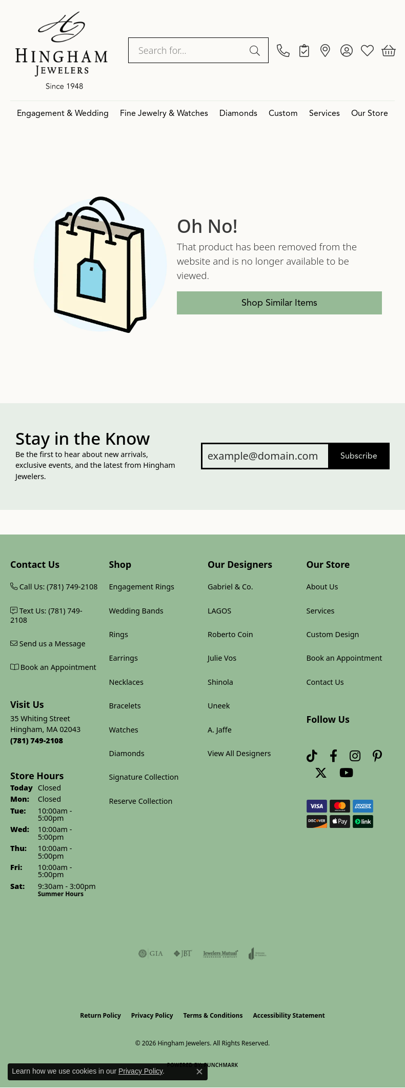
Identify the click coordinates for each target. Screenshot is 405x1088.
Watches (123, 730)
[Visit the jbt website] (183, 953)
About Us (322, 586)
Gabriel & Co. (230, 586)
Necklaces (126, 682)
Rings (118, 634)
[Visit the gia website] (150, 953)
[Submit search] (256, 50)
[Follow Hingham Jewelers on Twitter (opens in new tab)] (321, 772)
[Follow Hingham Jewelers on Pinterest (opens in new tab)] (377, 755)
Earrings (123, 658)
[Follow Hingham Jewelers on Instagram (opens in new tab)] (355, 755)
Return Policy (100, 1015)
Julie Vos (222, 658)
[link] (283, 50)
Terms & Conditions (213, 1015)
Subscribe (358, 456)
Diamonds (238, 113)
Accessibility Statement (289, 1015)
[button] (346, 50)
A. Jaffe (220, 730)
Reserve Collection (141, 801)
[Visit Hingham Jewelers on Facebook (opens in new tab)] (333, 755)
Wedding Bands (136, 611)
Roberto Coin (230, 634)
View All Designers (239, 753)
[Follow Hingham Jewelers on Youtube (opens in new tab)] (346, 772)
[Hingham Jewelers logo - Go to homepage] (61, 50)
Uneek (219, 705)
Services (324, 113)
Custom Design (333, 634)
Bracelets (125, 705)
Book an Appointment (344, 658)
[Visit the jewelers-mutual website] (220, 953)
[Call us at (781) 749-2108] (36, 740)
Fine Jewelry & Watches (164, 113)
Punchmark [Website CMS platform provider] (221, 1065)
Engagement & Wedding (63, 113)
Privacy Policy (152, 1015)
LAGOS (219, 611)
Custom (283, 113)
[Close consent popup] (199, 1072)
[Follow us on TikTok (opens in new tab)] (312, 755)
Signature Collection (144, 777)
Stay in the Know (82, 438)
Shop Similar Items (279, 302)
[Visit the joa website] (258, 953)
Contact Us (325, 682)
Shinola (220, 682)
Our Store (369, 113)
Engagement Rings (142, 586)
